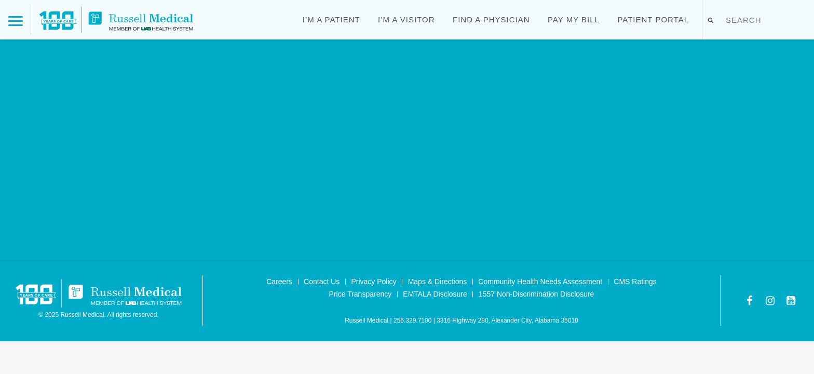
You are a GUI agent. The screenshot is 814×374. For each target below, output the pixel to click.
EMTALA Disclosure (435, 294)
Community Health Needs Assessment (540, 281)
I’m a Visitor (406, 19)
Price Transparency (360, 294)
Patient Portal (653, 19)
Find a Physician (491, 19)
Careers (279, 281)
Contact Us (322, 281)
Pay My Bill (574, 19)
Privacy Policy (373, 281)
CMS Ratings (635, 281)
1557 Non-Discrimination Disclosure (536, 294)
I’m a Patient (331, 19)
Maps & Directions (437, 281)
